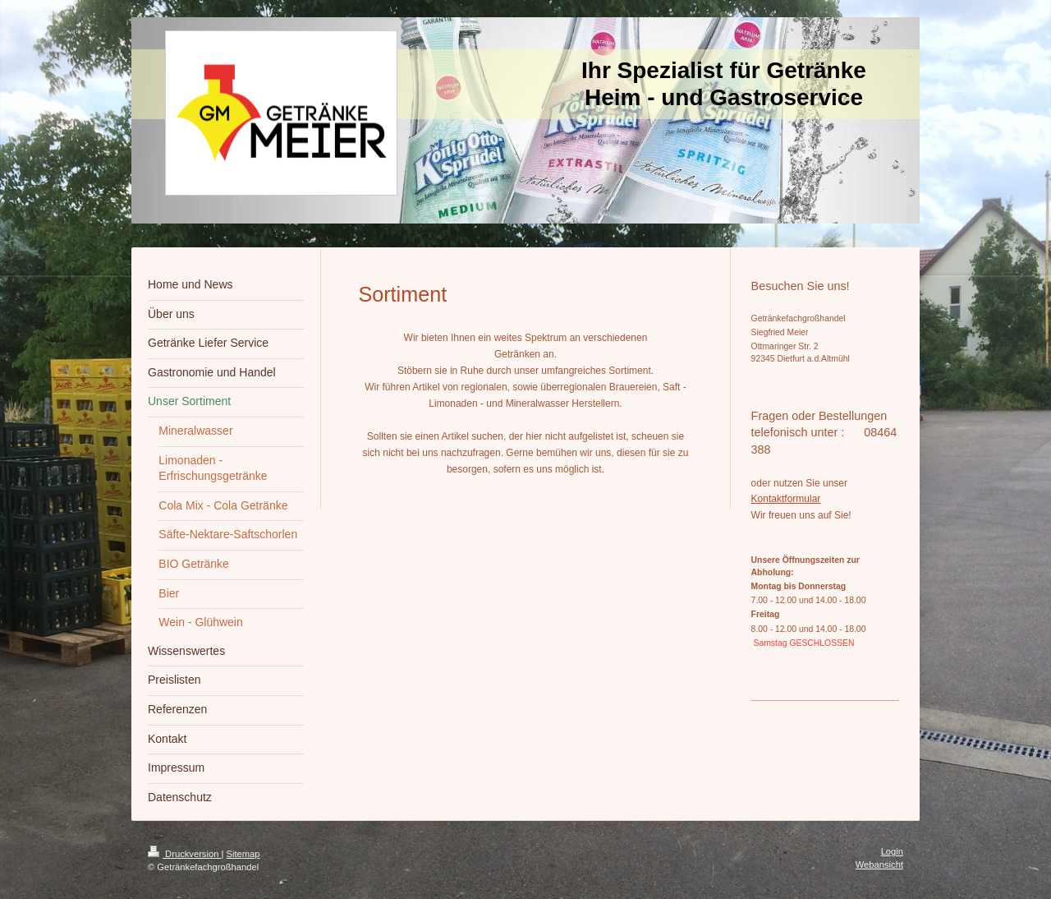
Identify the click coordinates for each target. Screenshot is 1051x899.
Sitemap (243, 854)
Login (892, 851)
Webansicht (879, 864)
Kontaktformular (786, 499)
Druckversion (185, 854)
